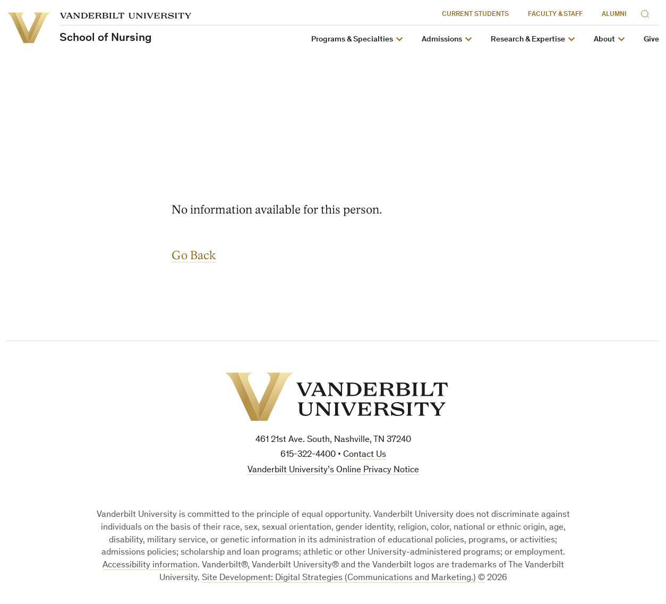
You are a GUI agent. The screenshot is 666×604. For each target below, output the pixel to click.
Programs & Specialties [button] (352, 40)
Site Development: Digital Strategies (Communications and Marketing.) (339, 578)
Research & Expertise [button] (528, 40)
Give (651, 40)
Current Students (475, 14)
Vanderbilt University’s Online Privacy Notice (333, 470)
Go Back (194, 255)
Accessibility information (150, 565)
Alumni (614, 14)
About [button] (604, 40)
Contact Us (364, 455)
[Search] (647, 12)
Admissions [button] (442, 40)
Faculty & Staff (555, 14)
